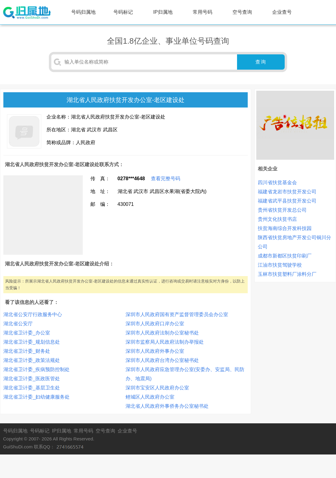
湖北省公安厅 (18, 323)
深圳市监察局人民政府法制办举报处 (165, 342)
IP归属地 (163, 12)
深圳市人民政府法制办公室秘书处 (162, 332)
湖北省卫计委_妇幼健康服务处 (36, 397)
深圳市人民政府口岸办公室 (155, 323)
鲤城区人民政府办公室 (150, 397)
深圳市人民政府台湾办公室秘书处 (162, 360)
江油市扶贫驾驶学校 (280, 265)
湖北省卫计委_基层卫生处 (31, 387)
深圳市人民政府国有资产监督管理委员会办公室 (177, 314)
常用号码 (202, 12)
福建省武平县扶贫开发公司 (287, 200)
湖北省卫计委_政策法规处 (31, 360)
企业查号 (282, 12)
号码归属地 (83, 12)
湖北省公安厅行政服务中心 (32, 314)
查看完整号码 (165, 178)
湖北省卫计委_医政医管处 (31, 378)
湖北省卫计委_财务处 (26, 351)
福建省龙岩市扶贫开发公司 (287, 191)
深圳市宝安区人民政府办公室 (157, 387)
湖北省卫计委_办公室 (26, 332)
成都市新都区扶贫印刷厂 (285, 255)
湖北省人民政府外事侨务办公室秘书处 (167, 406)
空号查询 (242, 12)
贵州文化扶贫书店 (277, 219)
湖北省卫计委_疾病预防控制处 (36, 369)
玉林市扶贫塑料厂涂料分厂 (287, 274)
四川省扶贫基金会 (277, 182)
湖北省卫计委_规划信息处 (31, 342)
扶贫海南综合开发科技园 (285, 228)
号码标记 (123, 12)
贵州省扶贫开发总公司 (282, 210)
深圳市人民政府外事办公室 (155, 351)
